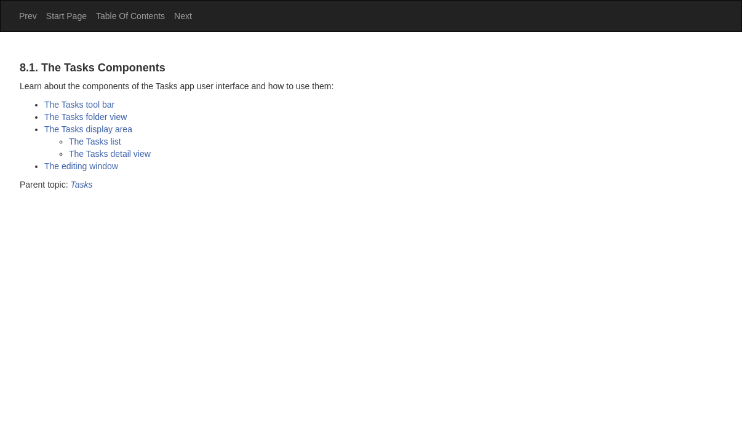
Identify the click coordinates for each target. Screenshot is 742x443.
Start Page (66, 16)
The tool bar (79, 105)
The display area (88, 129)
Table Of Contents (130, 16)
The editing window (81, 166)
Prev (28, 16)
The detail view (110, 154)
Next (183, 16)
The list (95, 141)
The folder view (85, 117)
